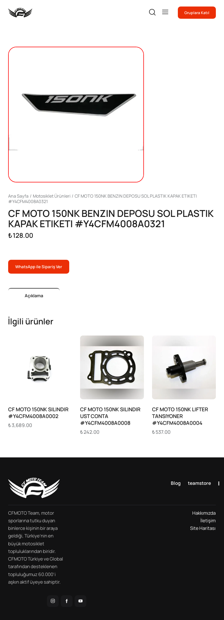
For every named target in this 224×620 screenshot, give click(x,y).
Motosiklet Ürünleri (52, 196)
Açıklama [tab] (34, 296)
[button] (165, 12)
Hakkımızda (204, 513)
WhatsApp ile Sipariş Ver (38, 267)
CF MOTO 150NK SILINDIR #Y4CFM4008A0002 (38, 412)
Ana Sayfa (18, 196)
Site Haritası (203, 528)
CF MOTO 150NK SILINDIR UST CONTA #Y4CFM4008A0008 (110, 416)
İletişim (208, 520)
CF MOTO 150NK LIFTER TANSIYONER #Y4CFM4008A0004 (180, 416)
